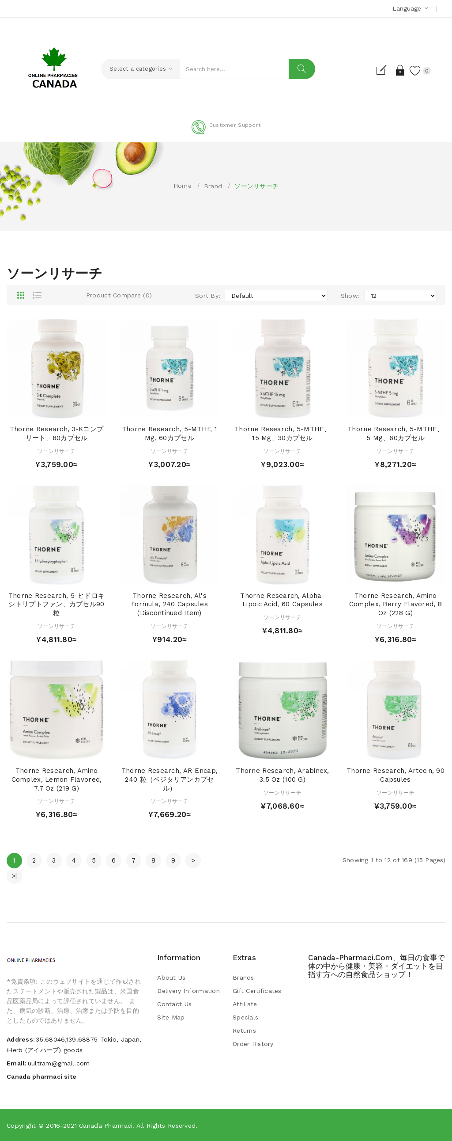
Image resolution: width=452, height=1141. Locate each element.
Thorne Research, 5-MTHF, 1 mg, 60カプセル (169, 433)
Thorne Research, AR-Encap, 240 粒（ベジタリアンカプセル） (169, 779)
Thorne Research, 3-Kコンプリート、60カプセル (56, 433)
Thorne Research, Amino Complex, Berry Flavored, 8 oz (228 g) (395, 604)
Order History (253, 1043)
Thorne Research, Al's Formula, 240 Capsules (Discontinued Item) (169, 604)
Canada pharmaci (105, 1125)
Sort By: (207, 295)
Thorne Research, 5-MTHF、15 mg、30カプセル (282, 433)
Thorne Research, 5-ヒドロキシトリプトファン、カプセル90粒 (56, 604)
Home (182, 185)
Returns (244, 1030)
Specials (245, 1017)
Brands (243, 977)
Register (385, 70)
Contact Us (174, 1004)
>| (14, 876)
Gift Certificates (257, 990)
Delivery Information (188, 990)
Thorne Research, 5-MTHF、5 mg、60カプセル (395, 433)
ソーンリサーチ (256, 186)
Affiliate (245, 1004)
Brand (213, 186)
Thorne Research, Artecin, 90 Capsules (395, 775)
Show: (350, 295)
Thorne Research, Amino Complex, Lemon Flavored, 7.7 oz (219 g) (56, 779)
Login (400, 70)
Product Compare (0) (119, 295)
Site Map (171, 1017)
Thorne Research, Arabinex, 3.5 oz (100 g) (282, 775)
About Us (171, 977)
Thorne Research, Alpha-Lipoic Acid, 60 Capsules (282, 600)
